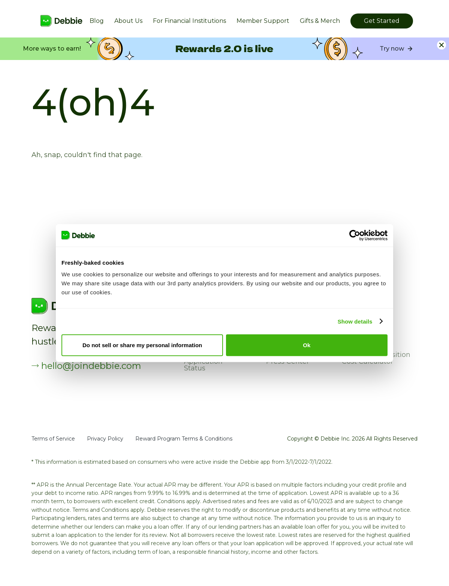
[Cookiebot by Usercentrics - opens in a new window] (355, 235)
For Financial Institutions (189, 21)
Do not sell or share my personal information (142, 345)
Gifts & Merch (320, 21)
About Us (128, 21)
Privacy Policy (105, 438)
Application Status (203, 365)
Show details (355, 321)
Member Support (262, 21)
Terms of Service (53, 438)
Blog (97, 21)
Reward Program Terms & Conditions (183, 438)
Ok (306, 345)
